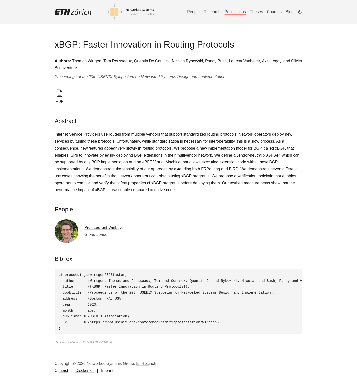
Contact (61, 370)
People (193, 12)
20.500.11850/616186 (97, 342)
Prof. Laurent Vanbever (104, 227)
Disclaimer (84, 370)
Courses (274, 12)
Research (212, 12)
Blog (290, 12)
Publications (235, 12)
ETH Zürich (146, 363)
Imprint (107, 370)
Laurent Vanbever (244, 61)
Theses (256, 12)
